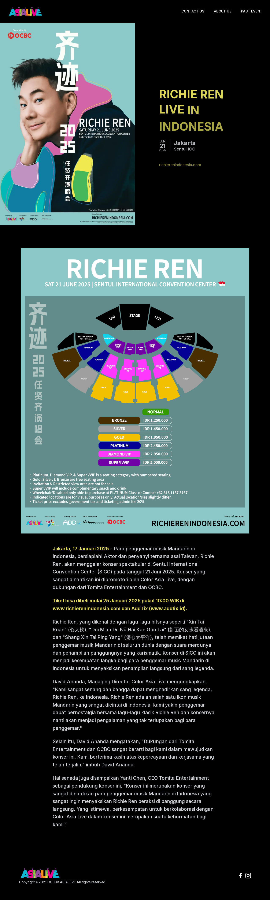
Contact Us (192, 11)
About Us (223, 11)
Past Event (251, 11)
